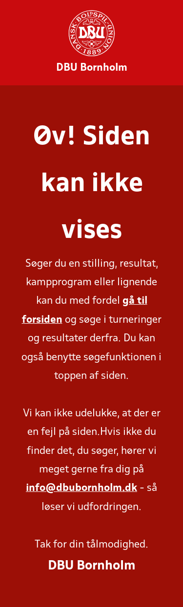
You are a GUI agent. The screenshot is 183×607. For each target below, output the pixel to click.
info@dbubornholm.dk (81, 488)
